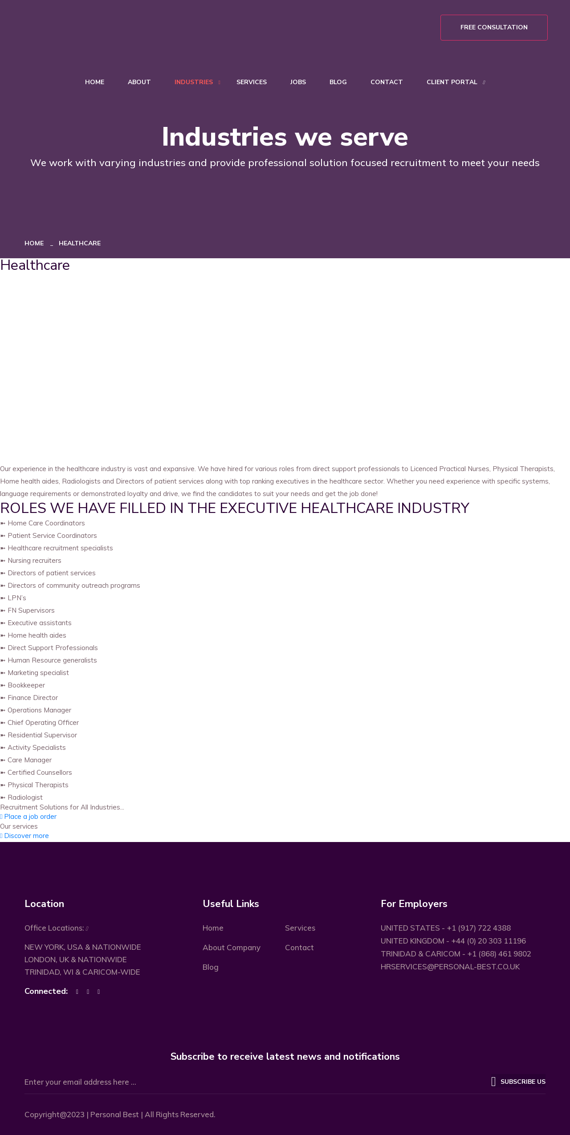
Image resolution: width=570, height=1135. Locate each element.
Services (251, 82)
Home (94, 82)
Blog (338, 82)
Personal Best (114, 1114)
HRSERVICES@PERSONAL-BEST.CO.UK (450, 966)
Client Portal (452, 82)
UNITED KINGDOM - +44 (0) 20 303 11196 (453, 940)
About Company (232, 947)
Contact (386, 82)
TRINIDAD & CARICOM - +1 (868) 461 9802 (456, 953)
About (139, 82)
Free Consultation (494, 27)
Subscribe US (518, 1080)
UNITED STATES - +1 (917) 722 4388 (446, 927)
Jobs (298, 82)
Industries (194, 82)
